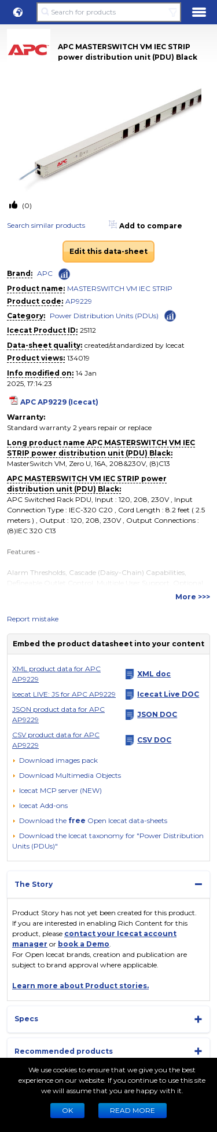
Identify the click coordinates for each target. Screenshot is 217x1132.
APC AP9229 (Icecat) (59, 402)
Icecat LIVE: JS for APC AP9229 (64, 694)
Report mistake (32, 618)
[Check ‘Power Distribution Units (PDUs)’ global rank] (170, 315)
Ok (67, 1110)
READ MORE (132, 1110)
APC (45, 273)
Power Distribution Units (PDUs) (104, 315)
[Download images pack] (55, 760)
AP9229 (78, 301)
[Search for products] (108, 12)
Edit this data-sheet (108, 251)
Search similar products (46, 225)
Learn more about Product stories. (80, 985)
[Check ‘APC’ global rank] (64, 274)
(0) (26, 205)
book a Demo (83, 944)
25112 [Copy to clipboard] (88, 330)
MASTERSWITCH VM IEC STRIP (119, 288)
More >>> (192, 596)
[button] (18, 12)
